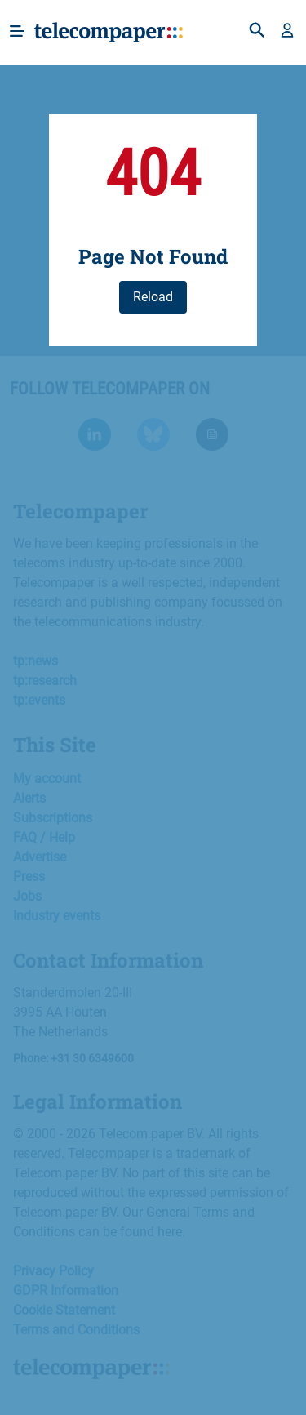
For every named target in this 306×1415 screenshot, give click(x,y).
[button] (287, 32)
